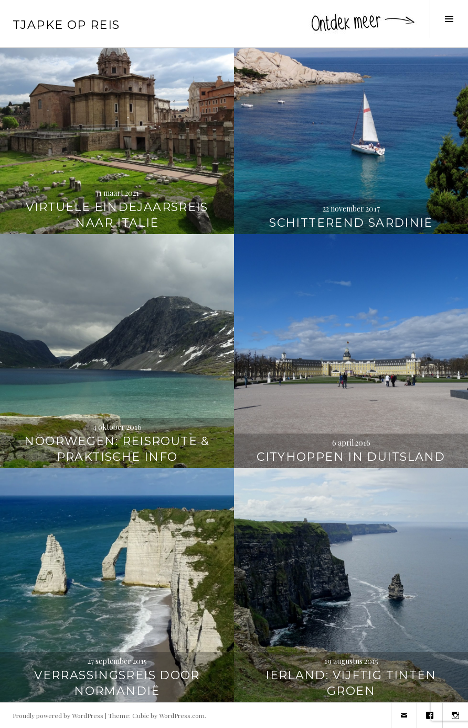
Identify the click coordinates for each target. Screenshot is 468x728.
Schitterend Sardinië (351, 223)
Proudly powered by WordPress (58, 715)
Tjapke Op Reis (66, 25)
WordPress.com (182, 715)
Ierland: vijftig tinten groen (351, 683)
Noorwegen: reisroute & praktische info (116, 449)
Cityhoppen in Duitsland (351, 457)
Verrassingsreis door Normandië (117, 683)
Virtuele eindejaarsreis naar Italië (117, 215)
